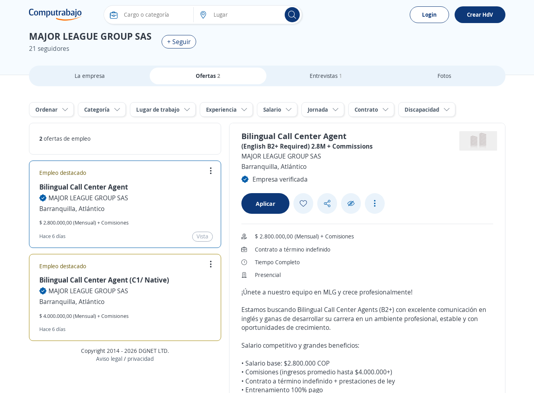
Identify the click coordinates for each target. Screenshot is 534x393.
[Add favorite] (303, 203)
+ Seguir (179, 41)
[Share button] (327, 203)
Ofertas (208, 75)
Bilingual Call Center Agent (83, 187)
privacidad (140, 358)
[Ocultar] (351, 203)
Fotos (444, 75)
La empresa (90, 75)
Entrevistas (326, 75)
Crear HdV (480, 14)
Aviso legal (109, 358)
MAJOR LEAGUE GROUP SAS (88, 198)
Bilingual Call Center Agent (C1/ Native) (104, 280)
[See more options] (375, 203)
